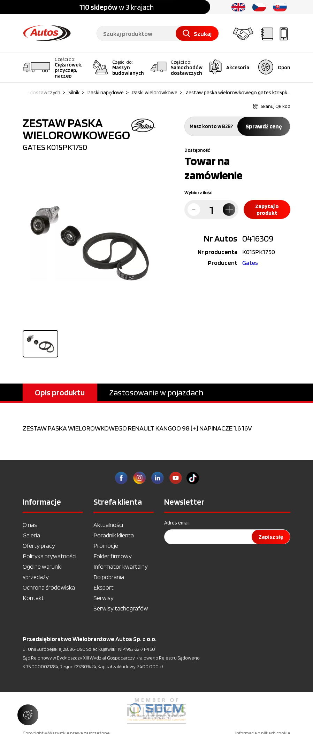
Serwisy (103, 597)
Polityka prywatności (49, 556)
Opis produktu (60, 392)
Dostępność (197, 150)
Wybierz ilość (198, 192)
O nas (30, 524)
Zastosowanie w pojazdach (156, 392)
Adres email (177, 523)
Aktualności (108, 524)
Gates (250, 262)
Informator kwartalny (120, 566)
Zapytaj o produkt (267, 209)
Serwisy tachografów (120, 608)
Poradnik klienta (113, 535)
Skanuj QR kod (271, 106)
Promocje (105, 545)
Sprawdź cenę (264, 126)
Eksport (103, 587)
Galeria (31, 535)
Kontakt (33, 597)
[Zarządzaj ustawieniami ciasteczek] (27, 714)
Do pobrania (108, 577)
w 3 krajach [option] (116, 6)
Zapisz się (271, 537)
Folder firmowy (112, 556)
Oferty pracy (39, 545)
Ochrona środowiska (49, 587)
